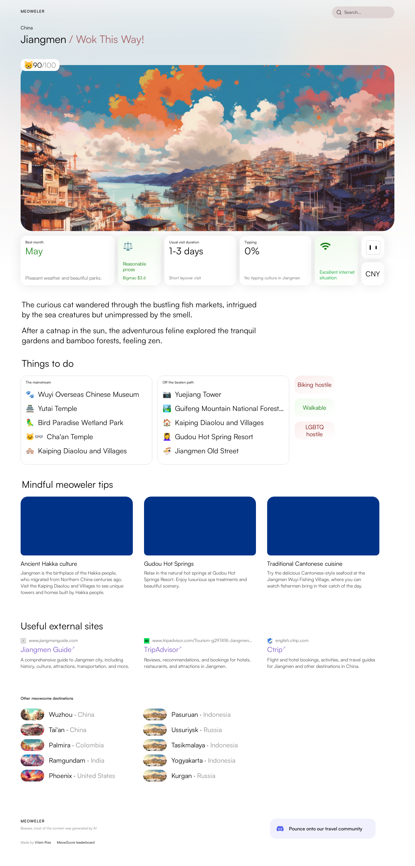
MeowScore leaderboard (76, 842)
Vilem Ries (43, 842)
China (27, 28)
